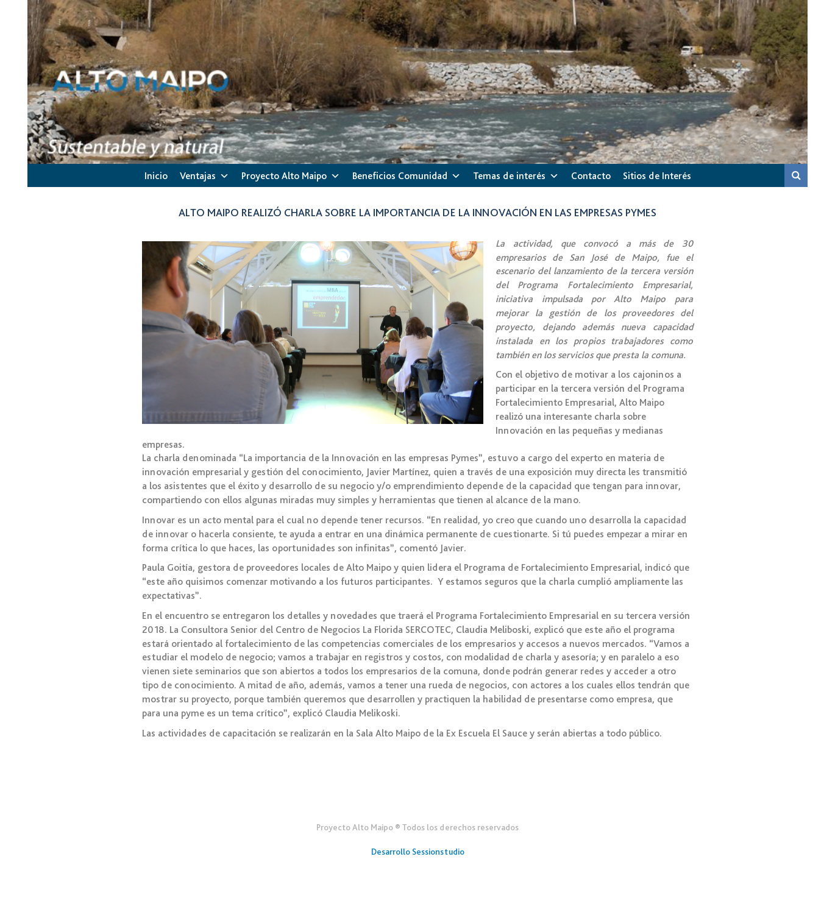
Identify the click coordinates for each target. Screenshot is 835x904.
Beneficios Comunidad (399, 176)
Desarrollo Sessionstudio (417, 851)
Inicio (156, 176)
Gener (417, 797)
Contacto (591, 176)
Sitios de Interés (657, 176)
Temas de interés (509, 176)
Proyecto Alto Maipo (284, 176)
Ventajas (198, 176)
